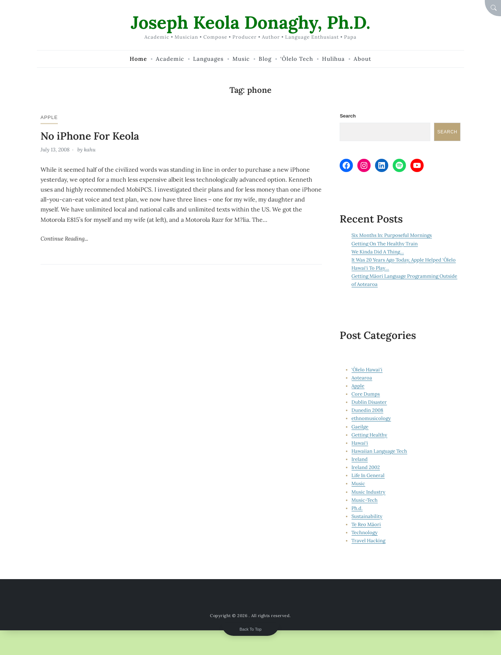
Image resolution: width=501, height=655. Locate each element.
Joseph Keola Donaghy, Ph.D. (250, 22)
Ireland (359, 459)
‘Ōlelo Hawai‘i (366, 370)
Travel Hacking (368, 540)
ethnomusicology (371, 418)
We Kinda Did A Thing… (377, 252)
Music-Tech (364, 500)
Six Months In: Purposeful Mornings (391, 235)
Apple (49, 117)
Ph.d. (356, 508)
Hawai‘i (359, 443)
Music (358, 483)
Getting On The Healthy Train (384, 244)
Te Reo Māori (366, 524)
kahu (89, 149)
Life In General (368, 475)
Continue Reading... (64, 238)
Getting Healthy (369, 435)
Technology (364, 532)
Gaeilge (359, 427)
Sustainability (366, 516)
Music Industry (368, 492)
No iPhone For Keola (90, 136)
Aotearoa (361, 378)
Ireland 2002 (365, 467)
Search (347, 116)
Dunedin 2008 (367, 410)
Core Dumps (365, 394)
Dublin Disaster (369, 402)
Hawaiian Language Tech (379, 451)
